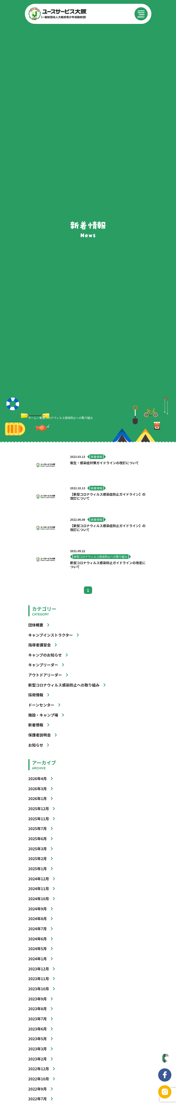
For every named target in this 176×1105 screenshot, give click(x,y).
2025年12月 (38, 808)
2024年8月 (37, 918)
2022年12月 (38, 1068)
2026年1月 (37, 798)
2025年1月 (37, 868)
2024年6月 (37, 939)
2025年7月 (37, 828)
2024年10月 (38, 898)
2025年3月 (37, 848)
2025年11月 (38, 818)
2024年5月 (37, 948)
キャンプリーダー (43, 665)
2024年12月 (38, 878)
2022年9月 (37, 1089)
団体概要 (35, 625)
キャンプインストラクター (50, 635)
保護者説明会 (39, 735)
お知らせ (35, 745)
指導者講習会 (39, 645)
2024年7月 (37, 928)
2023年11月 (38, 978)
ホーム (32, 418)
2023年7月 (37, 1018)
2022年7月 (37, 1098)
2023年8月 (37, 1008)
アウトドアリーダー (45, 675)
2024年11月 (38, 888)
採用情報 (35, 695)
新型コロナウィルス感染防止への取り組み (64, 685)
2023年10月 (38, 988)
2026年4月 (37, 778)
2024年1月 (37, 958)
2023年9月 (37, 999)
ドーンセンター (41, 705)
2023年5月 (37, 1038)
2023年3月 (37, 1049)
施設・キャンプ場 (43, 715)
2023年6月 (37, 1029)
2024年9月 (37, 908)
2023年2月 (37, 1059)
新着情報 (35, 725)
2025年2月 (37, 858)
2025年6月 (37, 838)
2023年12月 (38, 969)
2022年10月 (38, 1079)
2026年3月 (37, 788)
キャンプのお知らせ (45, 655)
